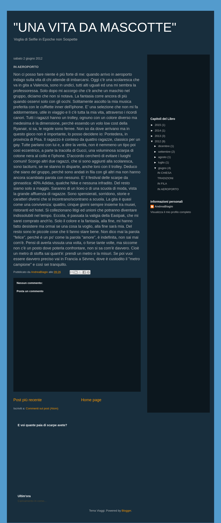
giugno (162, 168)
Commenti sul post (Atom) (42, 408)
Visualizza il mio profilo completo (170, 212)
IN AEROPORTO (168, 189)
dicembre (164, 146)
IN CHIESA (164, 172)
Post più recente (27, 400)
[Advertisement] (177, 85)
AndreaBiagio (164, 206)
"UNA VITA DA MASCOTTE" (94, 27)
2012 (158, 141)
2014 (158, 130)
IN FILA (162, 183)
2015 (158, 125)
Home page (91, 400)
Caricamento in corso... (32, 501)
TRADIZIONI (165, 178)
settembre (164, 151)
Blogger (126, 510)
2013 (158, 136)
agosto (162, 157)
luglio (162, 162)
